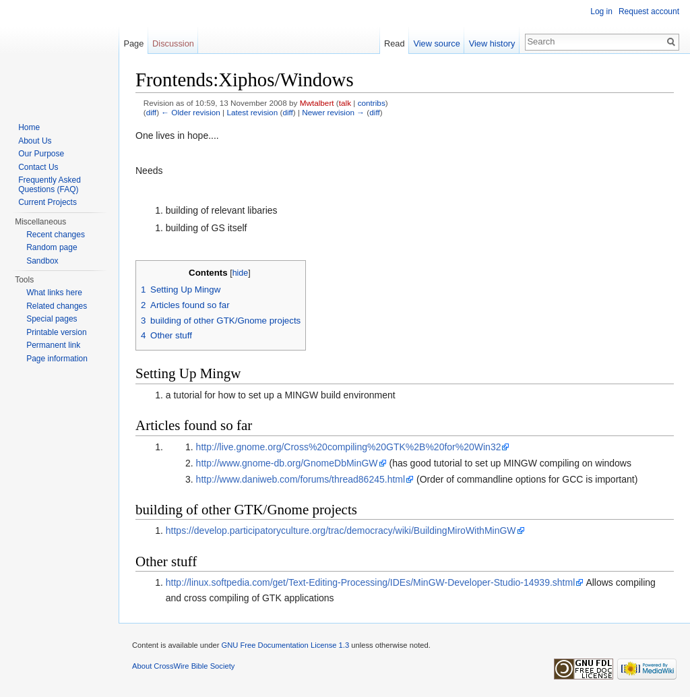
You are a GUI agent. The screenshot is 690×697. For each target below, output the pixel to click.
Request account (649, 11)
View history (492, 43)
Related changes (56, 306)
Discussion (173, 43)
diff (151, 112)
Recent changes (55, 234)
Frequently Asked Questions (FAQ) (49, 184)
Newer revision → (333, 112)
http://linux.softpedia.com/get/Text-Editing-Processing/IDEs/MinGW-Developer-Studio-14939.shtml (370, 582)
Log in (601, 11)
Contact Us (38, 167)
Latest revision (252, 112)
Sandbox (42, 261)
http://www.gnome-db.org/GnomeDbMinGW (287, 463)
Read (394, 43)
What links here (54, 292)
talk (345, 102)
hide (240, 273)
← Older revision (190, 112)
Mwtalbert (317, 102)
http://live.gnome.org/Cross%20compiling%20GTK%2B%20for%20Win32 (348, 447)
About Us (34, 141)
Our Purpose (41, 153)
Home (29, 127)
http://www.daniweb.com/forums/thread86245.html (301, 479)
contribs (371, 102)
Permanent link (53, 345)
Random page (51, 247)
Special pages (51, 319)
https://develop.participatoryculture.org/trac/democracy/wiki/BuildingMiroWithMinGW (341, 530)
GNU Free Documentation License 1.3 (285, 645)
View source (436, 43)
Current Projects (47, 202)
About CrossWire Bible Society (183, 666)
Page (133, 43)
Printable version (56, 332)
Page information (57, 358)
